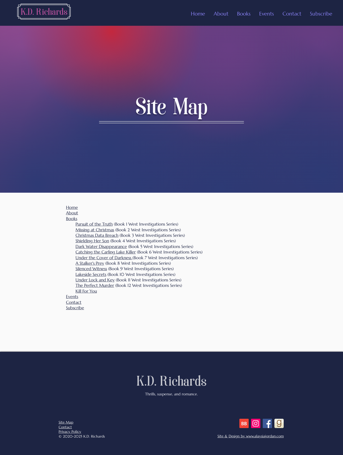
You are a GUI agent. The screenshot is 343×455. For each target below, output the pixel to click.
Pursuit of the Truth (94, 224)
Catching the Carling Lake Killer (106, 252)
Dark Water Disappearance (101, 246)
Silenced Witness (91, 268)
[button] (266, 12)
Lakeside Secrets (91, 274)
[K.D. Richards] (44, 12)
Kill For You (86, 291)
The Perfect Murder (95, 285)
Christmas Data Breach (97, 235)
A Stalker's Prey (90, 263)
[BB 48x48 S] (244, 423)
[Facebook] (267, 423)
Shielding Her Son (92, 240)
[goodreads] (279, 423)
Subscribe (75, 307)
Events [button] (72, 296)
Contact (73, 302)
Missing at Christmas (95, 230)
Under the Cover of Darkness (104, 257)
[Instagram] (255, 423)
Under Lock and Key (95, 280)
